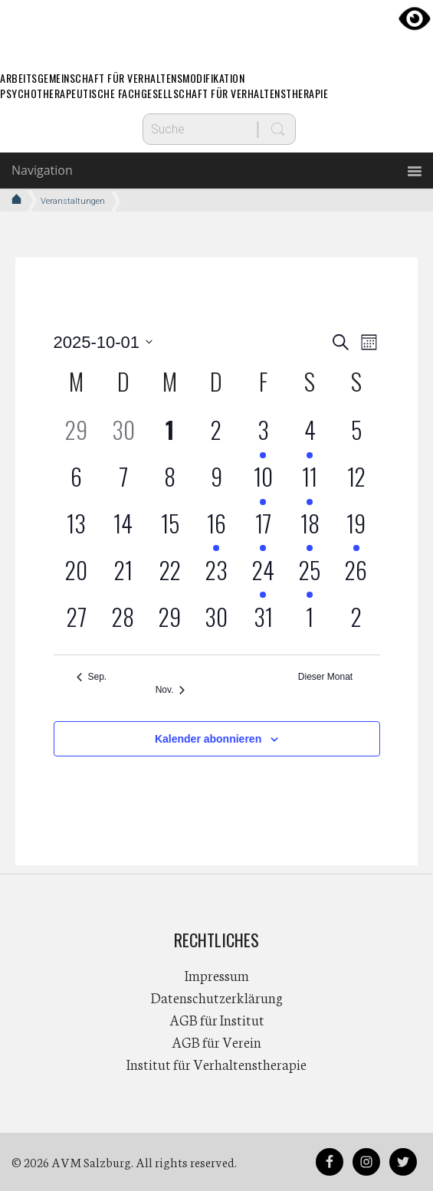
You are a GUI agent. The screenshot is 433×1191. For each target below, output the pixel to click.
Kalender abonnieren (208, 739)
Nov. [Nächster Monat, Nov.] (170, 689)
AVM (217, 27)
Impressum (217, 975)
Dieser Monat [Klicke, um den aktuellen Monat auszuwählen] (325, 676)
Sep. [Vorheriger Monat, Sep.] (92, 676)
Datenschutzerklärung (217, 997)
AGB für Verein (216, 1042)
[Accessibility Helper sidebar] (414, 18)
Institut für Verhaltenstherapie (216, 1064)
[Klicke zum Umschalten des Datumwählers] (103, 342)
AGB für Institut (216, 1019)
